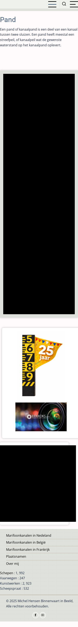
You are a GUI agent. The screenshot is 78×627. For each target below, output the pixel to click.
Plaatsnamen (16, 556)
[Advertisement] (39, 194)
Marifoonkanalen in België (26, 542)
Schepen (6, 573)
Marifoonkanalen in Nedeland (28, 535)
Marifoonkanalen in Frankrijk (28, 549)
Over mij (12, 563)
